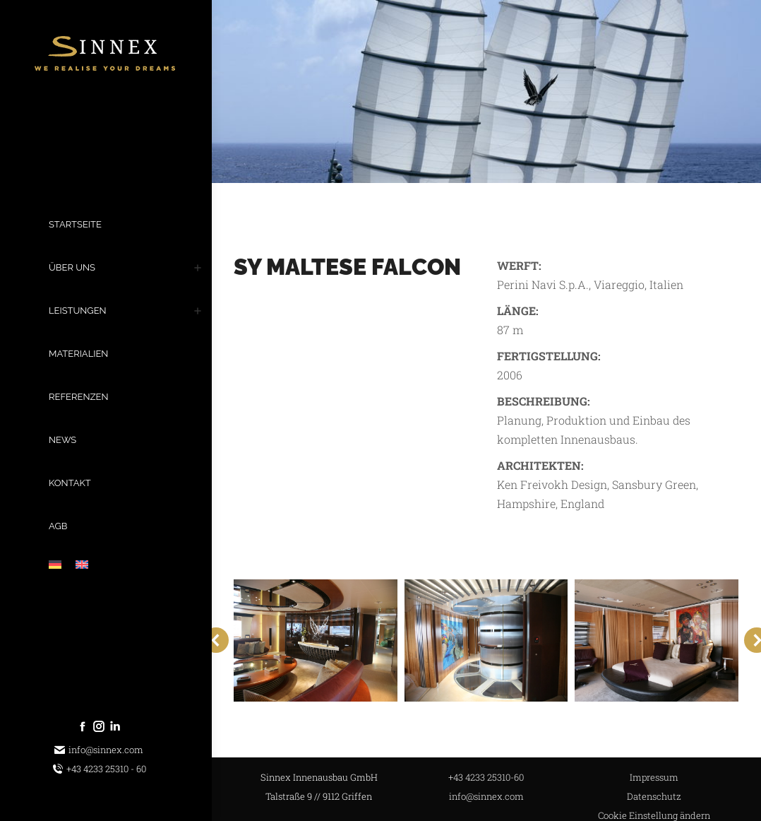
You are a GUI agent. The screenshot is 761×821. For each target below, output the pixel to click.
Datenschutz (654, 796)
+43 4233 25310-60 (486, 777)
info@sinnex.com (98, 750)
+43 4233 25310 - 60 (99, 769)
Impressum (654, 777)
